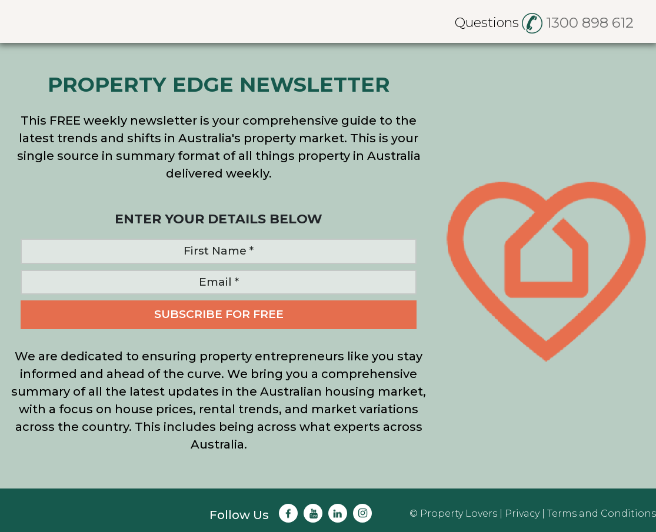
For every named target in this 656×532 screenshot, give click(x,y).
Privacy (522, 513)
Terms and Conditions (601, 513)
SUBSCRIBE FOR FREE (219, 314)
